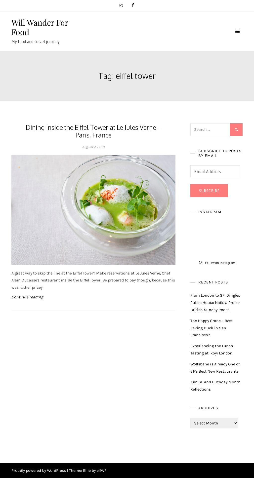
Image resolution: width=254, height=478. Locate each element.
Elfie (87, 470)
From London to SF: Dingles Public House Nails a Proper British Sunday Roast (215, 302)
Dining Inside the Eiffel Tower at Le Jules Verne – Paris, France (93, 131)
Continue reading (27, 297)
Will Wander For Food (39, 27)
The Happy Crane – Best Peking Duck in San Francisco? (211, 328)
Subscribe (209, 191)
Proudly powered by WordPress (39, 470)
